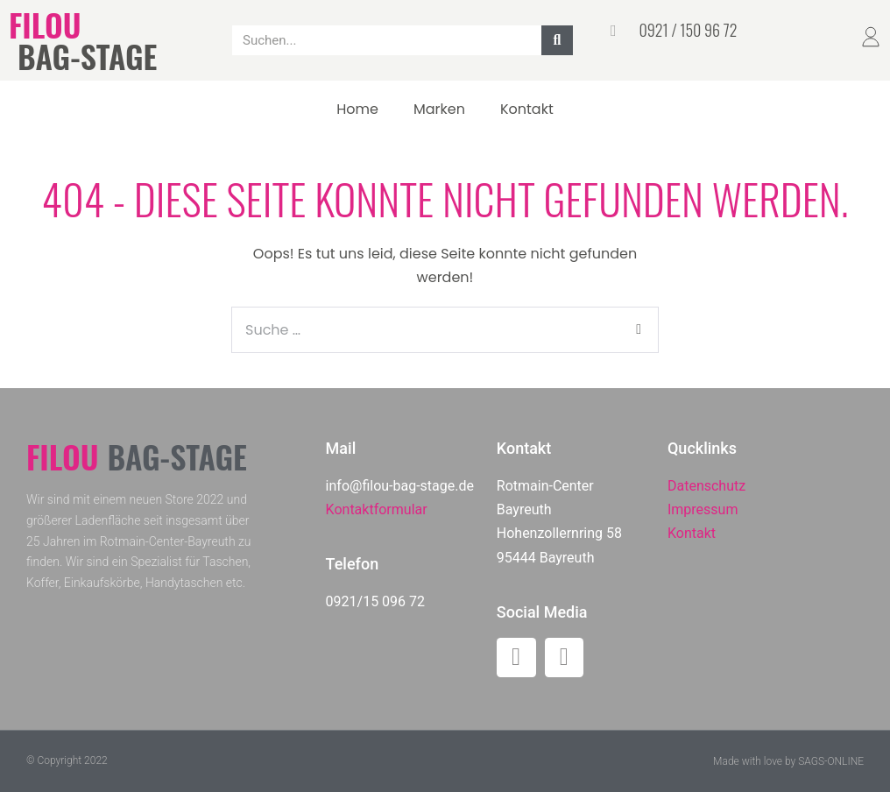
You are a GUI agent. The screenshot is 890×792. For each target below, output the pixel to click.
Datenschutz (706, 485)
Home (357, 109)
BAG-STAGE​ (87, 55)
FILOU (45, 24)
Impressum (703, 509)
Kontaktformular (376, 509)
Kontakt (527, 109)
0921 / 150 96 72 (688, 29)
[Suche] (557, 40)
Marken (439, 109)
